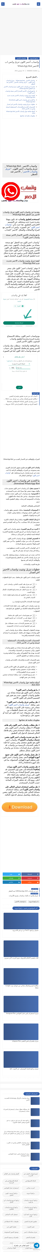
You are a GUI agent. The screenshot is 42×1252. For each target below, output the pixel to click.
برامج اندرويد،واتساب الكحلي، (11, 1122)
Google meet (30, 1238)
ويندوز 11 (11, 1227)
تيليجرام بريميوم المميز (11, 1151)
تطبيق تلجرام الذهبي (30, 1135)
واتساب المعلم (11, 1204)
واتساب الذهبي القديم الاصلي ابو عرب (30, 1191)
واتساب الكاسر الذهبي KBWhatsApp (11, 1198)
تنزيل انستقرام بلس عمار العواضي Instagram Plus (12, 957)
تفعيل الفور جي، (11, 1141)
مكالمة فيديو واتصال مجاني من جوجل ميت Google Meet (20, 399)
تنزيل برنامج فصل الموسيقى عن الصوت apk (12, 985)
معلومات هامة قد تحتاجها (27, 116)
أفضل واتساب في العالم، (11, 1088)
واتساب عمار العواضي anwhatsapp (31, 1221)
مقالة (11, 1167)
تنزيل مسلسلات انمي (30, 1146)
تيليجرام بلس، (30, 1157)
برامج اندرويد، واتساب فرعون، (30, 1115)
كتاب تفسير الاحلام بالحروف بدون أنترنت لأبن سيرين (12, 929)
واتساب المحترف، (30, 1204)
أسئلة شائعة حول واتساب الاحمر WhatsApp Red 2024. (20, 112)
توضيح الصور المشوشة (11, 1146)
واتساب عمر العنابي (11, 1220)
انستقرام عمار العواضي (11, 1102)
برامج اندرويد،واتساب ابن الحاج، (11, 1115)
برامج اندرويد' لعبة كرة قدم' (30, 1129)
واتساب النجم (30, 1210)
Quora (11, 1238)
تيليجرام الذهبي (30, 1151)
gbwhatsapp (11, 1232)
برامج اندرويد (34, 58)
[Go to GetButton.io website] (36, 1249)
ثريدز (11, 1157)
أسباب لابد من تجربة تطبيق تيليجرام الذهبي (23, 396)
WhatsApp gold (11, 1243)
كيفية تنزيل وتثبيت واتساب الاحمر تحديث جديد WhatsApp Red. (21, 96)
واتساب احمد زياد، (11, 1178)
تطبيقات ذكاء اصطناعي (11, 1135)
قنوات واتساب (11, 1162)
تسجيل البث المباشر (11, 1128)
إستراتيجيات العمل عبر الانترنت (31, 1088)
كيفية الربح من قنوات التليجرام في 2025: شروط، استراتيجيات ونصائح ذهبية (20, 404)
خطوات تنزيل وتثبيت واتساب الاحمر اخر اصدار (21, 104)
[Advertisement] (21, 32)
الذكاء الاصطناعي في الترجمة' (11, 1096)
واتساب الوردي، (11, 1210)
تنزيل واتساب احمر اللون (19, 705)
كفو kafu (30, 1167)
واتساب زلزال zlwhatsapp (11, 1215)
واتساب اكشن (30, 1185)
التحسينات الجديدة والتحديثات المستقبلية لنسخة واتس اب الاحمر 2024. (20, 108)
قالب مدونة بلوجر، (30, 1162)
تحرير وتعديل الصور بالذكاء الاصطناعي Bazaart (22, 401)
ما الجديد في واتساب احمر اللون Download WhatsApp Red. (22, 100)
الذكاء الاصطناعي (30, 1095)
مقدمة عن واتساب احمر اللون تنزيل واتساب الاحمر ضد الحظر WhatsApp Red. (19, 87)
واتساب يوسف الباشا (30, 1227)
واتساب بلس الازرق (31, 1215)
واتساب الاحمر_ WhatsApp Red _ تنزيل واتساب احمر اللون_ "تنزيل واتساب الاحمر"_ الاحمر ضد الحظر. (20, 82)
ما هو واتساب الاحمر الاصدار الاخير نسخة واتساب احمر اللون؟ (20, 92)
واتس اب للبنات (11, 1172)
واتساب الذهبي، (11, 1190)
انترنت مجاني (31, 1102)
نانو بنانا (30, 1172)
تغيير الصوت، (30, 1141)
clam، (30, 1232)
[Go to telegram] (36, 1245)
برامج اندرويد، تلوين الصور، (11, 1108)
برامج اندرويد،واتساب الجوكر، (30, 1122)
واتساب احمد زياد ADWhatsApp (30, 1179)
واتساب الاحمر (21, 58)
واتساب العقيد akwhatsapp (30, 1198)
